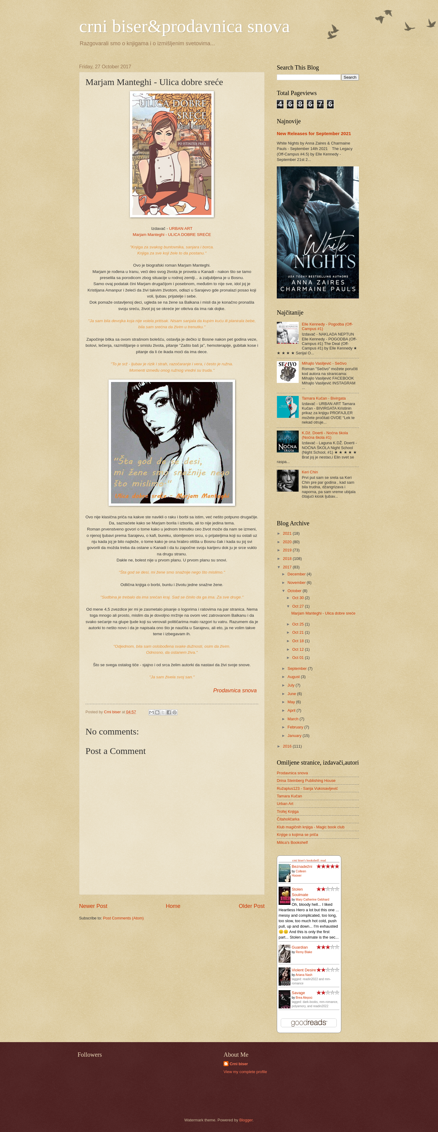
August (294, 676)
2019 (288, 550)
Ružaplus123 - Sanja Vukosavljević (307, 788)
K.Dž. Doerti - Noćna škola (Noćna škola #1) (325, 435)
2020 (288, 542)
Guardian (300, 947)
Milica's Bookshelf (292, 842)
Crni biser (239, 1064)
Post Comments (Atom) (123, 918)
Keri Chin (310, 472)
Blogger (246, 1120)
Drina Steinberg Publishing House (306, 780)
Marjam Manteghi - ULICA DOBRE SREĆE (172, 234)
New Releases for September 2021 (314, 133)
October (294, 590)
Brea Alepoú (304, 997)
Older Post (252, 906)
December (297, 574)
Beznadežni (302, 866)
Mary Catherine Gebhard (312, 899)
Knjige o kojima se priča (297, 834)
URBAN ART (181, 228)
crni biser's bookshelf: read (309, 860)
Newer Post (93, 906)
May (291, 702)
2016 (288, 746)
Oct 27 (298, 606)
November (297, 582)
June (292, 693)
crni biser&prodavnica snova (184, 26)
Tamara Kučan (289, 796)
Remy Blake (304, 952)
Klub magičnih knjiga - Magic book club (311, 827)
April (291, 710)
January (294, 735)
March (293, 719)
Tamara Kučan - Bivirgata (324, 398)
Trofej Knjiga (288, 811)
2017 (288, 567)
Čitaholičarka (288, 819)
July (291, 685)
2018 (288, 558)
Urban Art (285, 803)
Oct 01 (298, 657)
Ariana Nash (304, 975)
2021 (288, 533)
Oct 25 (298, 624)
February (295, 727)
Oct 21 (298, 632)
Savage (298, 992)
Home (173, 906)
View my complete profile (245, 1071)
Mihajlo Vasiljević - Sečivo (324, 363)
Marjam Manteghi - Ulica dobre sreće (323, 613)
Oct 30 (298, 597)
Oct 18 (298, 641)
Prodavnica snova (235, 690)
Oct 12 (298, 649)
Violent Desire (304, 970)
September (297, 668)
